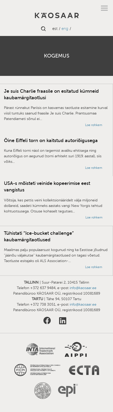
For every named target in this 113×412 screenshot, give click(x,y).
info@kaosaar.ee (83, 288)
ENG (64, 29)
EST (55, 29)
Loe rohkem (93, 125)
